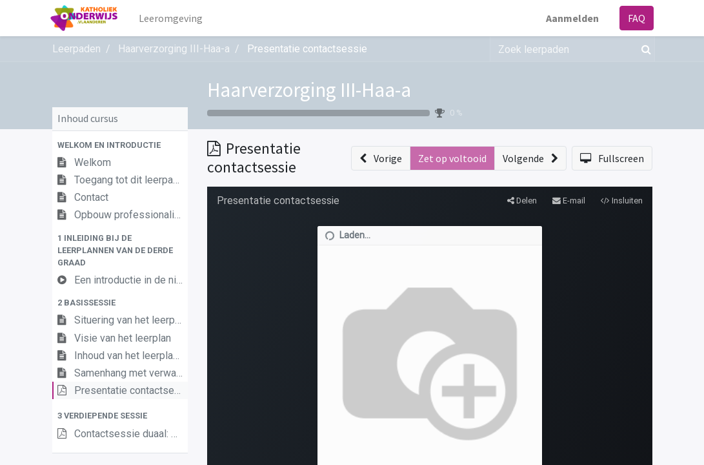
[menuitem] (172, 18)
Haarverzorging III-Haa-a (309, 89)
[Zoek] (643, 49)
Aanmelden (571, 18)
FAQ (635, 18)
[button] (120, 145)
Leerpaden (76, 49)
